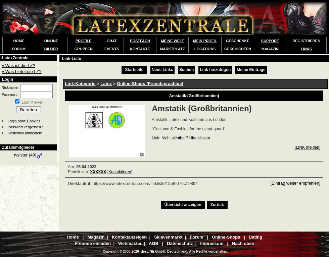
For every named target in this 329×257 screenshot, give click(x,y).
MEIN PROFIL (205, 41)
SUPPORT (270, 41)
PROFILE (84, 41)
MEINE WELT (172, 41)
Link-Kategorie (80, 83)
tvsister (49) (28, 154)
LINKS (306, 49)
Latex (106, 83)
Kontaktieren (119, 172)
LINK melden (307, 147)
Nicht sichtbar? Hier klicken (185, 138)
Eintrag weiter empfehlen (295, 183)
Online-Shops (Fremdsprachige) (150, 83)
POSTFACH (140, 41)
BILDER (51, 49)
